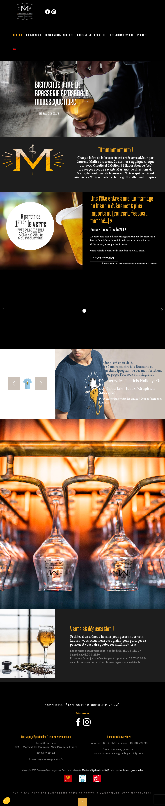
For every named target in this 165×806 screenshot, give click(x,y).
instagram (54, 12)
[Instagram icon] (86, 724)
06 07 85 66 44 (46, 753)
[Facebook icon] (78, 724)
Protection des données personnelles (125, 770)
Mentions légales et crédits (94, 770)
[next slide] (41, 383)
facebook (47, 12)
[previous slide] (14, 383)
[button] (6, 800)
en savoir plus (49, 113)
